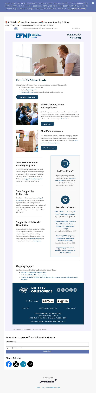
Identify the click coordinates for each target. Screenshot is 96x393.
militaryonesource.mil (38, 321)
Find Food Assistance (52, 131)
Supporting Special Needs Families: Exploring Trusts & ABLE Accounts (65, 250)
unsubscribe (25, 308)
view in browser (70, 308)
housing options (35, 238)
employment (37, 241)
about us (62, 321)
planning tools (32, 90)
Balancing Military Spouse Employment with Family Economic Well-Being (65, 238)
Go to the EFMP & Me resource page (33, 275)
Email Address (11, 341)
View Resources (49, 148)
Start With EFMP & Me (27, 97)
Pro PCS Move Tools (31, 80)
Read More (47, 124)
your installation (63, 119)
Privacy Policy (40, 387)
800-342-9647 (52, 321)
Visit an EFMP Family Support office (33, 272)
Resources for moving (28, 92)
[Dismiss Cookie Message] (93, 2)
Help (58, 387)
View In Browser (76, 28)
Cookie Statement (78, 8)
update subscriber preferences (48, 308)
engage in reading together (33, 179)
